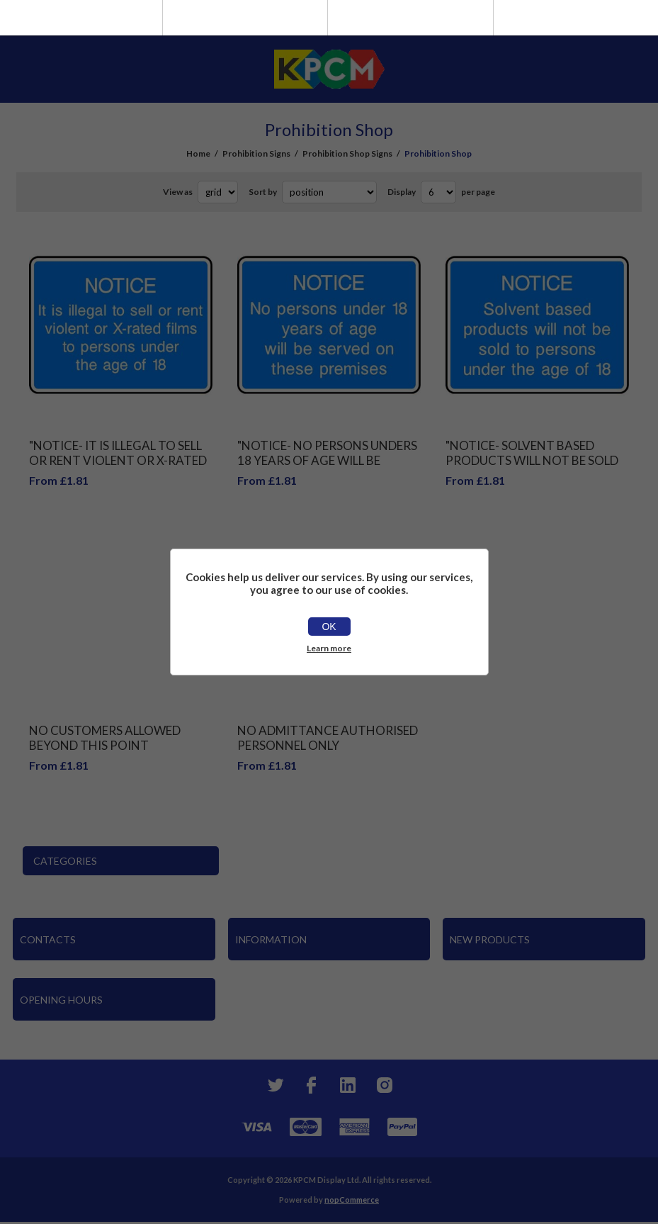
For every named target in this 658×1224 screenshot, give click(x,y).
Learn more (329, 648)
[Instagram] (384, 1085)
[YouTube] (347, 1085)
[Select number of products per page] (438, 192)
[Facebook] (311, 1085)
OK (329, 626)
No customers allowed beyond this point (105, 738)
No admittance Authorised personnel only (327, 738)
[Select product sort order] (329, 192)
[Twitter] (274, 1085)
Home (198, 153)
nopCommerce (351, 1199)
